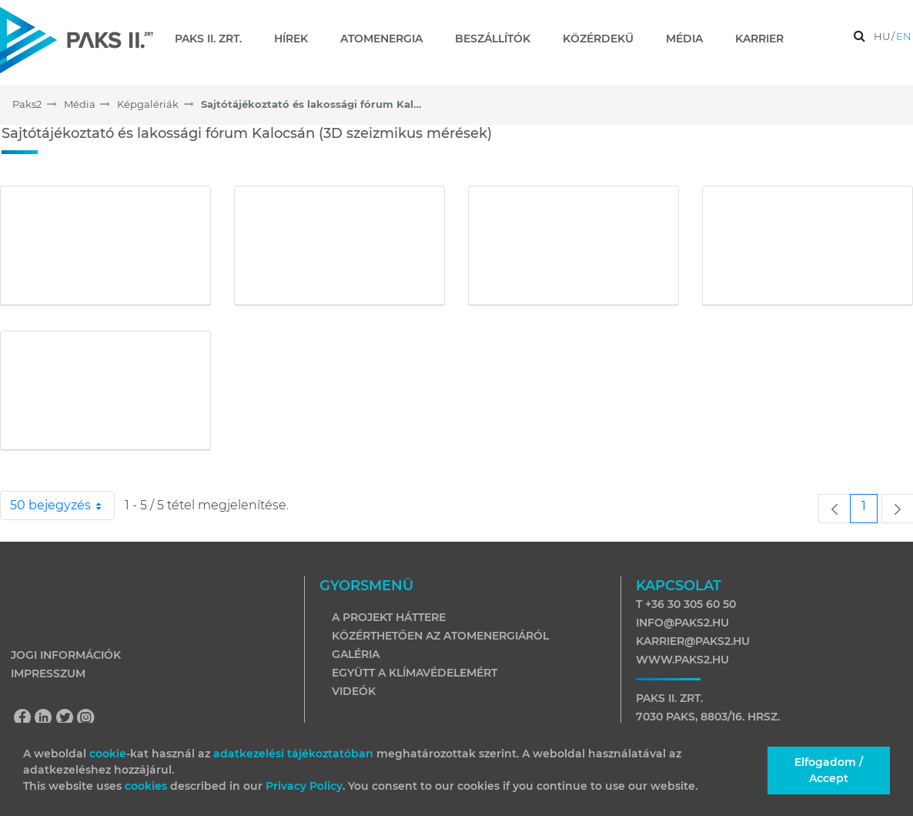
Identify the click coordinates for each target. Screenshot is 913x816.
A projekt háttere (389, 617)
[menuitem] (214, 38)
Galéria (356, 654)
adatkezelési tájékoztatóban (293, 754)
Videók (354, 691)
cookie (107, 754)
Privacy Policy (304, 786)
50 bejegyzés (62, 505)
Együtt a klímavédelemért (414, 673)
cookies (147, 786)
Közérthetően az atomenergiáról (440, 636)
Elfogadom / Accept (828, 770)
